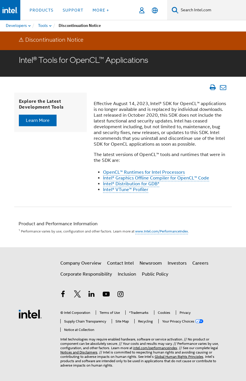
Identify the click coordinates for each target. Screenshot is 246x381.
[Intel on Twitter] (77, 295)
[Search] (175, 10)
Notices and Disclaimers (78, 352)
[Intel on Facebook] (63, 295)
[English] (154, 10)
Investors (177, 263)
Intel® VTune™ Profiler (125, 190)
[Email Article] (222, 87)
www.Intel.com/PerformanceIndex (161, 231)
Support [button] (73, 10)
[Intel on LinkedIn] (92, 295)
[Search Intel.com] (212, 10)
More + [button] (101, 10)
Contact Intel (120, 263)
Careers (200, 263)
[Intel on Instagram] (120, 295)
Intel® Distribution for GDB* (131, 184)
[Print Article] (212, 87)
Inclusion (127, 274)
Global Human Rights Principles (179, 356)
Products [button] (41, 10)
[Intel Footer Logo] (30, 314)
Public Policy (155, 274)
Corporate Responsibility (86, 274)
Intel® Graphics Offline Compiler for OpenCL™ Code (156, 178)
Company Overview (80, 263)
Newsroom (151, 263)
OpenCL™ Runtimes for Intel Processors (144, 172)
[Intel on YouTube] (106, 295)
